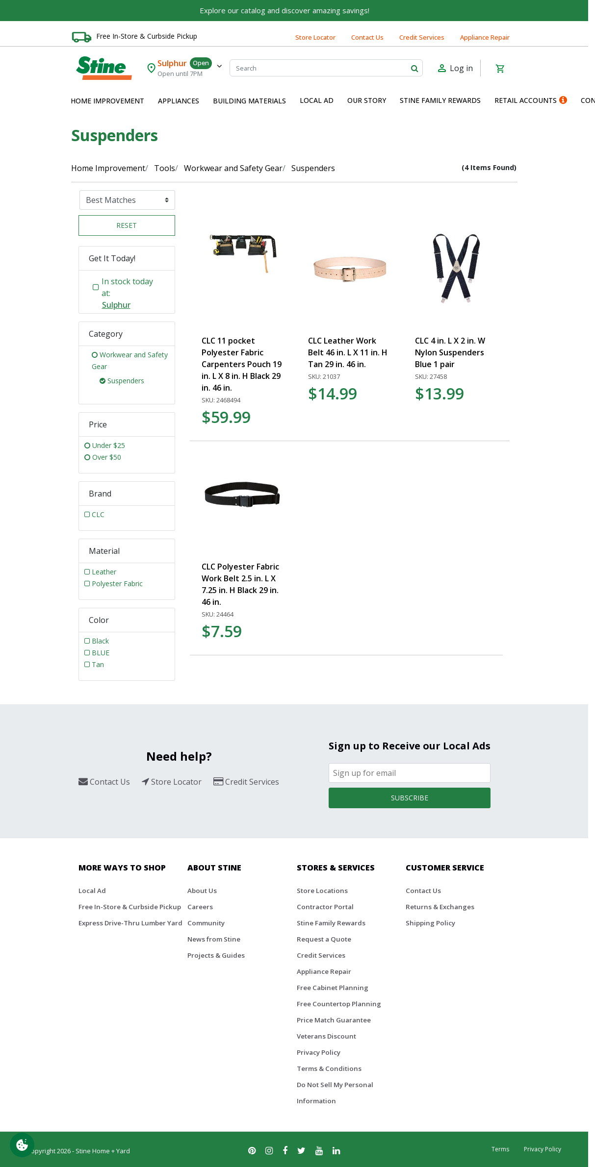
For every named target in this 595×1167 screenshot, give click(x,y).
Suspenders (313, 168)
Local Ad (92, 890)
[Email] (410, 773)
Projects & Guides (216, 955)
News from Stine (213, 939)
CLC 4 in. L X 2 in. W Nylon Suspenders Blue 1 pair (450, 352)
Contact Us (367, 37)
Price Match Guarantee (334, 1020)
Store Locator (315, 37)
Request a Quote (324, 939)
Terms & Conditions (329, 1068)
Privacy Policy (318, 1052)
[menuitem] (107, 101)
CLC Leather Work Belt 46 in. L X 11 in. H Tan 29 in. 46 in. (348, 352)
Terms (500, 1149)
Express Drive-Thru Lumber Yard (130, 923)
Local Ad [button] (317, 100)
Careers (200, 906)
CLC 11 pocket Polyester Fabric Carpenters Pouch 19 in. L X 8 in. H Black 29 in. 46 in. (242, 364)
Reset (126, 225)
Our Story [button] (366, 100)
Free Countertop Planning (339, 1003)
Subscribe (409, 797)
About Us (202, 890)
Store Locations (322, 890)
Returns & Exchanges (440, 906)
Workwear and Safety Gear (233, 168)
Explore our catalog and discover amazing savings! (284, 10)
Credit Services (421, 37)
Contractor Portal (325, 906)
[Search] (326, 67)
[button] (107, 101)
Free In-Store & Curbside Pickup (146, 36)
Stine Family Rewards (331, 923)
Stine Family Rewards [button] (440, 100)
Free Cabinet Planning (332, 987)
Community (206, 923)
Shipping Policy (430, 923)
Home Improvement (108, 168)
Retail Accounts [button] (530, 100)
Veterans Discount (326, 1036)
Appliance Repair (485, 37)
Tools (164, 168)
